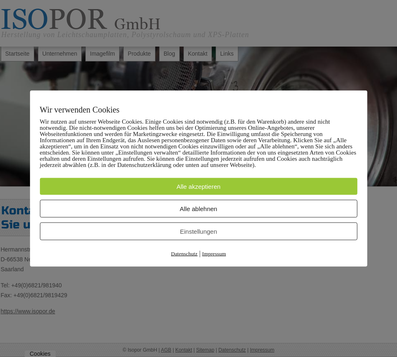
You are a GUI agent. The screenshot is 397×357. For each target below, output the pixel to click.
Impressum (214, 254)
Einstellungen (198, 231)
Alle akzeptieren (198, 186)
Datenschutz (184, 254)
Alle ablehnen (198, 208)
